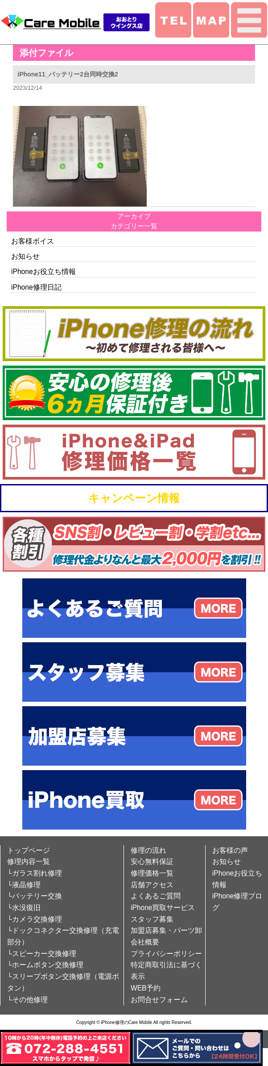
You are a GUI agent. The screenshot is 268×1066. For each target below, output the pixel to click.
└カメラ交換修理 (34, 919)
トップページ (28, 850)
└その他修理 (27, 999)
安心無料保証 (152, 861)
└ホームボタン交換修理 (45, 965)
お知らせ (25, 256)
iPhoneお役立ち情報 (43, 271)
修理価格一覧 (152, 873)
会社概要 (145, 942)
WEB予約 (146, 988)
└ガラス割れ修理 (34, 873)
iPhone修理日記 (36, 287)
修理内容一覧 (28, 861)
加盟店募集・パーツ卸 (166, 930)
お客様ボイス (32, 241)
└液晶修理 (24, 885)
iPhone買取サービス (163, 907)
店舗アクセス (152, 885)
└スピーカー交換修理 (41, 953)
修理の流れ (148, 850)
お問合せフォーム (159, 999)
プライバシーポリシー (166, 953)
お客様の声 (230, 850)
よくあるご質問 (156, 896)
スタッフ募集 (152, 919)
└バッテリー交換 (34, 896)
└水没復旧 (24, 907)
